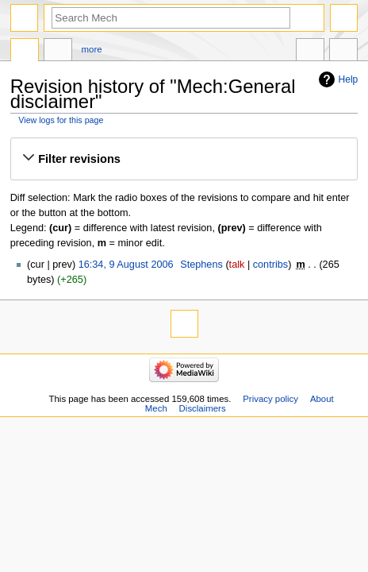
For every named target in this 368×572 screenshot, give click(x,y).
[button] (184, 159)
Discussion (57, 51)
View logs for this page (60, 120)
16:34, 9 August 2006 (126, 264)
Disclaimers (202, 408)
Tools (343, 51)
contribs (270, 264)
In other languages (310, 51)
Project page (24, 51)
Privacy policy (270, 399)
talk (237, 264)
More (92, 49)
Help (348, 79)
